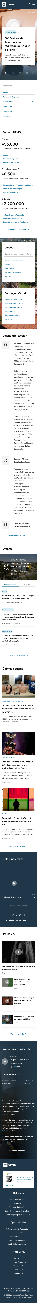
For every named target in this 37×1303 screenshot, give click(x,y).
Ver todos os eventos (18, 656)
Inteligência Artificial (14, 303)
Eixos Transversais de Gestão (17, 1211)
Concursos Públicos (17, 1236)
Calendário (18, 111)
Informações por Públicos (17, 1215)
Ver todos (10, 319)
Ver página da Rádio (18, 1150)
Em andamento (10, 585)
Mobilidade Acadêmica (17, 1244)
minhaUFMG (18, 102)
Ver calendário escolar (18, 536)
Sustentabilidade (13, 315)
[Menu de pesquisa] (29, 4)
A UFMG (17, 1258)
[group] (14, 883)
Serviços (18, 116)
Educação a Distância (14, 273)
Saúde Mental (11, 311)
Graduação (10, 265)
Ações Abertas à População (17, 1229)
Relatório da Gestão (17, 1207)
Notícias (17, 1270)
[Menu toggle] (33, 4)
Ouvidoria (17, 1203)
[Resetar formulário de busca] (31, 254)
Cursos (18, 92)
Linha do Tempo (17, 1262)
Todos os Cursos (17, 1233)
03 (20, 73)
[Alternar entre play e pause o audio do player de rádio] (5, 1061)
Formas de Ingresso (18, 97)
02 (13, 73)
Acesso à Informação (17, 1200)
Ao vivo (13, 1056)
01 (6, 73)
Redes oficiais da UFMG (18, 921)
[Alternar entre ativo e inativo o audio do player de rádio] (11, 1067)
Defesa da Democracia (14, 299)
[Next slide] (24, 905)
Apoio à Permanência (17, 1240)
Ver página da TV (18, 1034)
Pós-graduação (12, 269)
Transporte (18, 107)
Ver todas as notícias (18, 846)
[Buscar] (28, 254)
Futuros (27, 585)
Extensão (10, 277)
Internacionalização (13, 307)
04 (27, 73)
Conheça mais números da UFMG (18, 229)
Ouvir (5, 1114)
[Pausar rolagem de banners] (33, 73)
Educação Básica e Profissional (18, 261)
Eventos (17, 1273)
